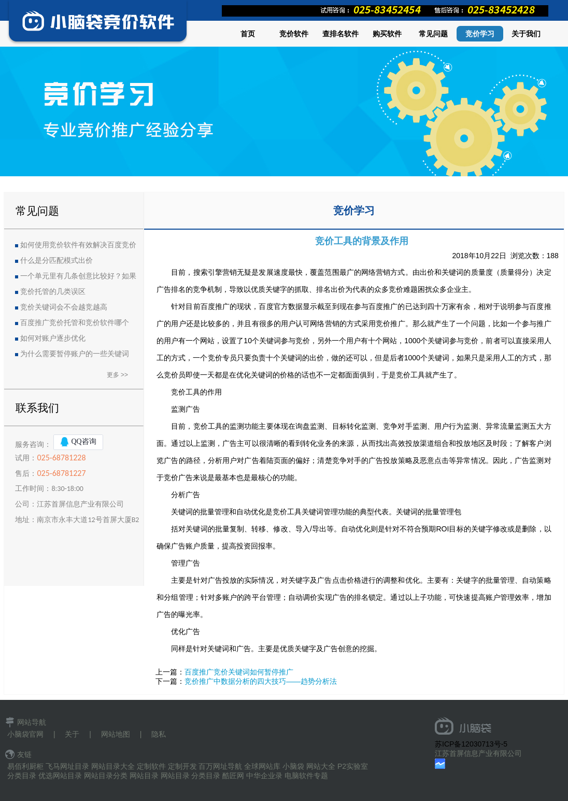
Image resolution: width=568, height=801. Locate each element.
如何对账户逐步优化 (53, 338)
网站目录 (144, 775)
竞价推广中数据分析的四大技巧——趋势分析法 (260, 681)
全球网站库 (262, 766)
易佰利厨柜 (25, 766)
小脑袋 (293, 766)
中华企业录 (264, 775)
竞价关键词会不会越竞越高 (63, 307)
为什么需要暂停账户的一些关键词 (74, 353)
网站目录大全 (113, 766)
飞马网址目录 (67, 766)
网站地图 (115, 734)
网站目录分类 (105, 775)
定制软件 (151, 766)
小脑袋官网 (25, 734)
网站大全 (320, 766)
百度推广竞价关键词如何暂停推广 (238, 672)
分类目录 (21, 775)
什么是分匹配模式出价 (56, 260)
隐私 (158, 734)
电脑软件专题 (306, 775)
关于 (72, 734)
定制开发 (182, 766)
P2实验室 (352, 766)
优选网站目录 (60, 775)
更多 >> (117, 374)
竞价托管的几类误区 (53, 291)
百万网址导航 (220, 766)
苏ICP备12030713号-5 (471, 744)
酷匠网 (233, 775)
